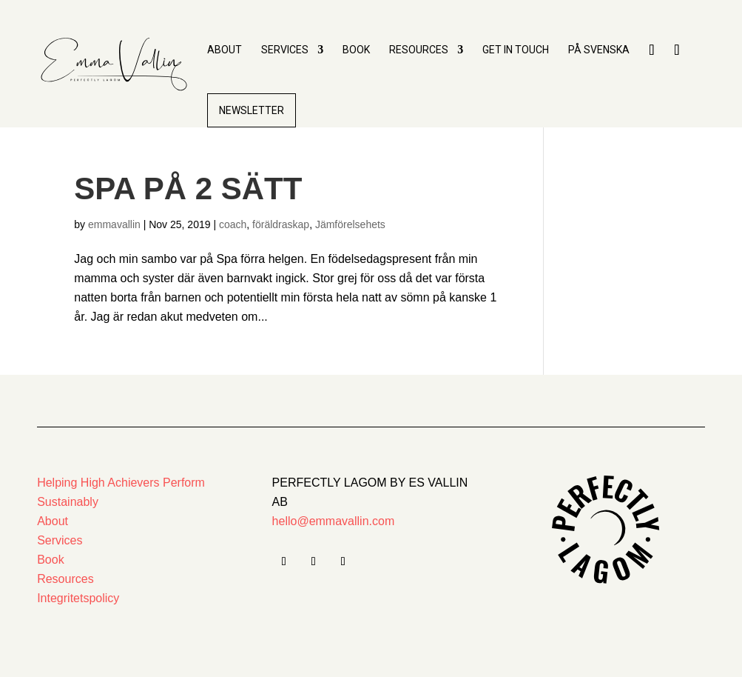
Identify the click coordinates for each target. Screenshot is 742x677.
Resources (418, 50)
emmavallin (114, 224)
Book (356, 50)
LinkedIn (652, 72)
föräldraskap (280, 224)
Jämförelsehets (350, 224)
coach (232, 224)
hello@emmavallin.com (333, 521)
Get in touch (515, 50)
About (224, 50)
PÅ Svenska (599, 50)
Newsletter (251, 110)
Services (284, 50)
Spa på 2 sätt (192, 188)
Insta (677, 72)
